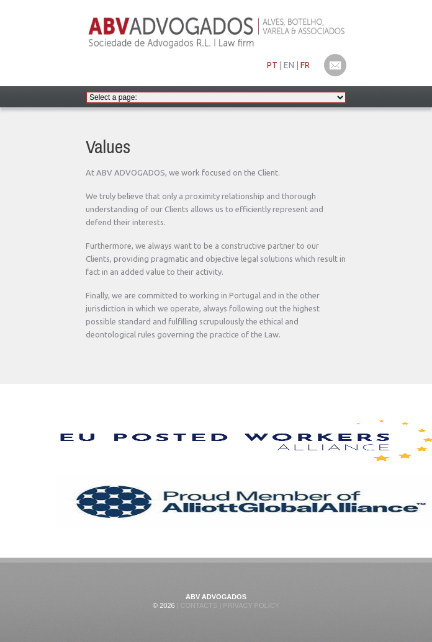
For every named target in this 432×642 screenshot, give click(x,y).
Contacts (198, 605)
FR (305, 65)
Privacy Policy (250, 605)
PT (272, 65)
